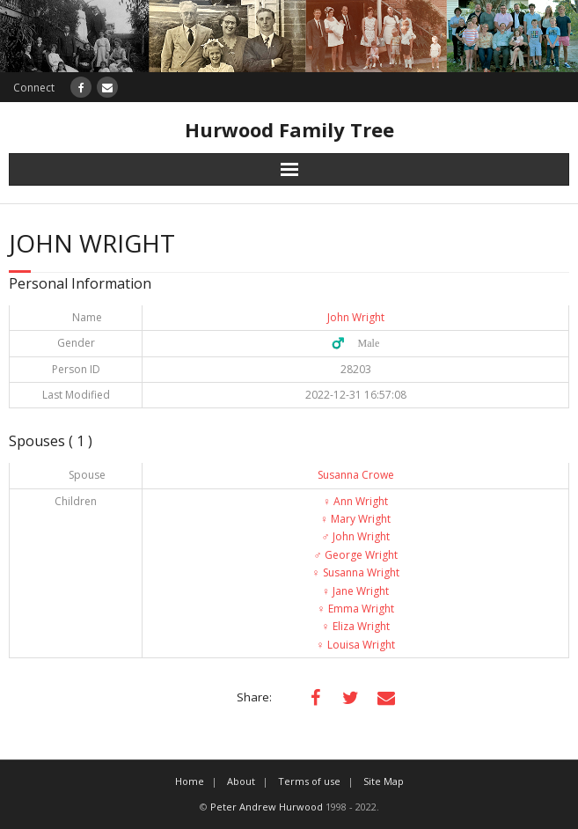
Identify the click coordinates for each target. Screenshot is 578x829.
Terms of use (309, 781)
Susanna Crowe (356, 474)
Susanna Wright (355, 572)
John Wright (355, 317)
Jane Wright (355, 590)
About (241, 781)
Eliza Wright (356, 626)
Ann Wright (355, 501)
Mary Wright (355, 518)
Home (189, 781)
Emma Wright (356, 608)
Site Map (383, 781)
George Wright (356, 554)
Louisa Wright (356, 644)
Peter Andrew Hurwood (266, 806)
